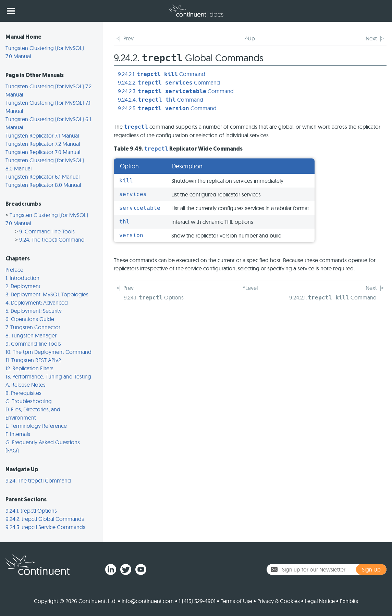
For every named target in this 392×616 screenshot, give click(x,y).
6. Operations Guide (29, 319)
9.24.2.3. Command (176, 91)
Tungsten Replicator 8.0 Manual (43, 184)
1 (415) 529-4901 (197, 601)
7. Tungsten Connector (32, 327)
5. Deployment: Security (33, 310)
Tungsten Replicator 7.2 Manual (42, 143)
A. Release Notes (25, 384)
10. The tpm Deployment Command (48, 351)
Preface (14, 269)
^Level (250, 287)
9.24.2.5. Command (167, 108)
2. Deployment (22, 286)
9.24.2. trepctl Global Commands (44, 518)
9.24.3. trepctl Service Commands (45, 527)
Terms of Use (236, 601)
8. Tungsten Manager (31, 335)
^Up (250, 38)
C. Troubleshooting (28, 401)
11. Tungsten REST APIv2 (33, 360)
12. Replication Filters (29, 368)
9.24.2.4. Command (160, 99)
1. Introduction (22, 277)
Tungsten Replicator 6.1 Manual (42, 176)
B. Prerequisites (23, 392)
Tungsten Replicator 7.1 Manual (42, 135)
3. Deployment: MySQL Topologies (46, 294)
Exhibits (349, 601)
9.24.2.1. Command (161, 73)
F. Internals (17, 434)
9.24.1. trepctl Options (31, 510)
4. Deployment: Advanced (36, 302)
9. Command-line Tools (47, 231)
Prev (128, 38)
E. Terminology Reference (36, 425)
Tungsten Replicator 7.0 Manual (42, 152)
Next (371, 38)
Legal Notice (320, 601)
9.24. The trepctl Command (52, 239)
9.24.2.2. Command (169, 82)
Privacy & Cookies (278, 601)
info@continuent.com (148, 601)
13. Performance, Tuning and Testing (48, 376)
